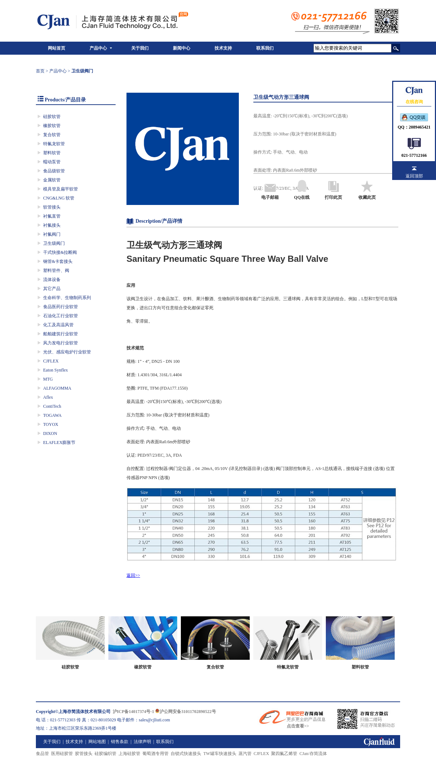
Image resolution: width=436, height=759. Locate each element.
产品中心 (98, 48)
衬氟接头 (52, 225)
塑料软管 (52, 152)
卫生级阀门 (54, 243)
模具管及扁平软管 (60, 189)
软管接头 (52, 207)
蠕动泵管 (52, 161)
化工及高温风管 (58, 324)
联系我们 (265, 48)
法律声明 (142, 741)
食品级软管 (54, 170)
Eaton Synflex (55, 370)
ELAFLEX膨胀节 (59, 442)
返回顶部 (414, 176)
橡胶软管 (52, 125)
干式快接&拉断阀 (60, 252)
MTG (48, 379)
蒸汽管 (245, 753)
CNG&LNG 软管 (58, 198)
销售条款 (119, 741)
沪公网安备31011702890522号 (185, 711)
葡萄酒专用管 (155, 753)
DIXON (50, 433)
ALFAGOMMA (57, 388)
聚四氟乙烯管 (284, 753)
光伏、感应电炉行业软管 (67, 352)
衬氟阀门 (52, 234)
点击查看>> (298, 726)
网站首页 (56, 48)
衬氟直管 (52, 216)
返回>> (133, 575)
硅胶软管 (52, 116)
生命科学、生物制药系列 (67, 297)
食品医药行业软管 (60, 306)
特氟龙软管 (54, 143)
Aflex (48, 397)
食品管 (42, 753)
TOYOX (50, 424)
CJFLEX (51, 361)
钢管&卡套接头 (57, 261)
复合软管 (52, 134)
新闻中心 (181, 48)
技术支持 (223, 48)
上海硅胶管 (129, 753)
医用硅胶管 (62, 753)
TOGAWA (52, 415)
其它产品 (52, 288)
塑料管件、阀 (56, 270)
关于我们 (140, 48)
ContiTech (52, 406)
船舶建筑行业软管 (60, 333)
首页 (40, 71)
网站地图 (97, 741)
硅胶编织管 (105, 753)
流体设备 (52, 279)
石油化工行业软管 (60, 315)
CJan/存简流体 (313, 753)
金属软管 (52, 180)
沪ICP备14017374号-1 (133, 711)
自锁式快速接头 (186, 753)
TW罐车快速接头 (219, 753)
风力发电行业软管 (60, 342)
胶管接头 (83, 753)
